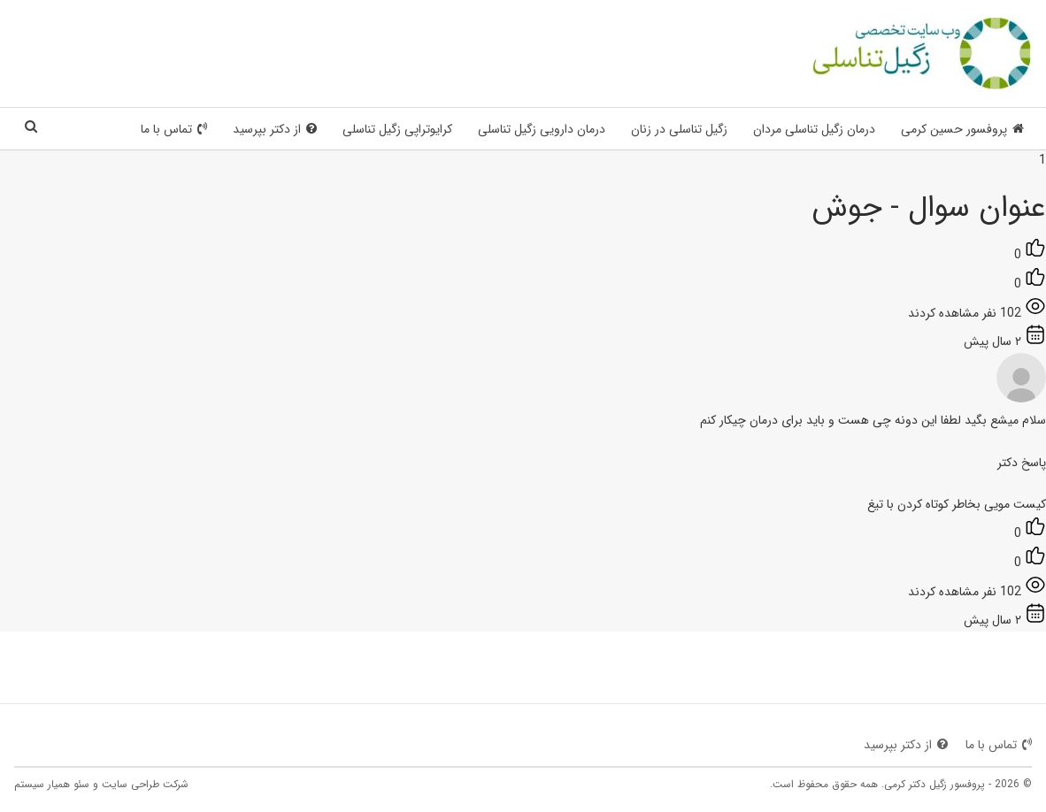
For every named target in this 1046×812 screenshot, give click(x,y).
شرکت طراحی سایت (145, 784)
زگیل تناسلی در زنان (679, 129)
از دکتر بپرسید (275, 129)
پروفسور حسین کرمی (962, 129)
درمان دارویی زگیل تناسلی (541, 129)
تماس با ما (174, 129)
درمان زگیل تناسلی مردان (814, 129)
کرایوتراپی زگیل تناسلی (397, 129)
